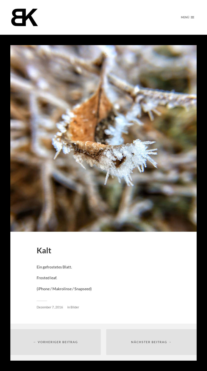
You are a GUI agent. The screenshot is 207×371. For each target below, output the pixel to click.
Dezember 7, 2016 (50, 307)
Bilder (75, 307)
